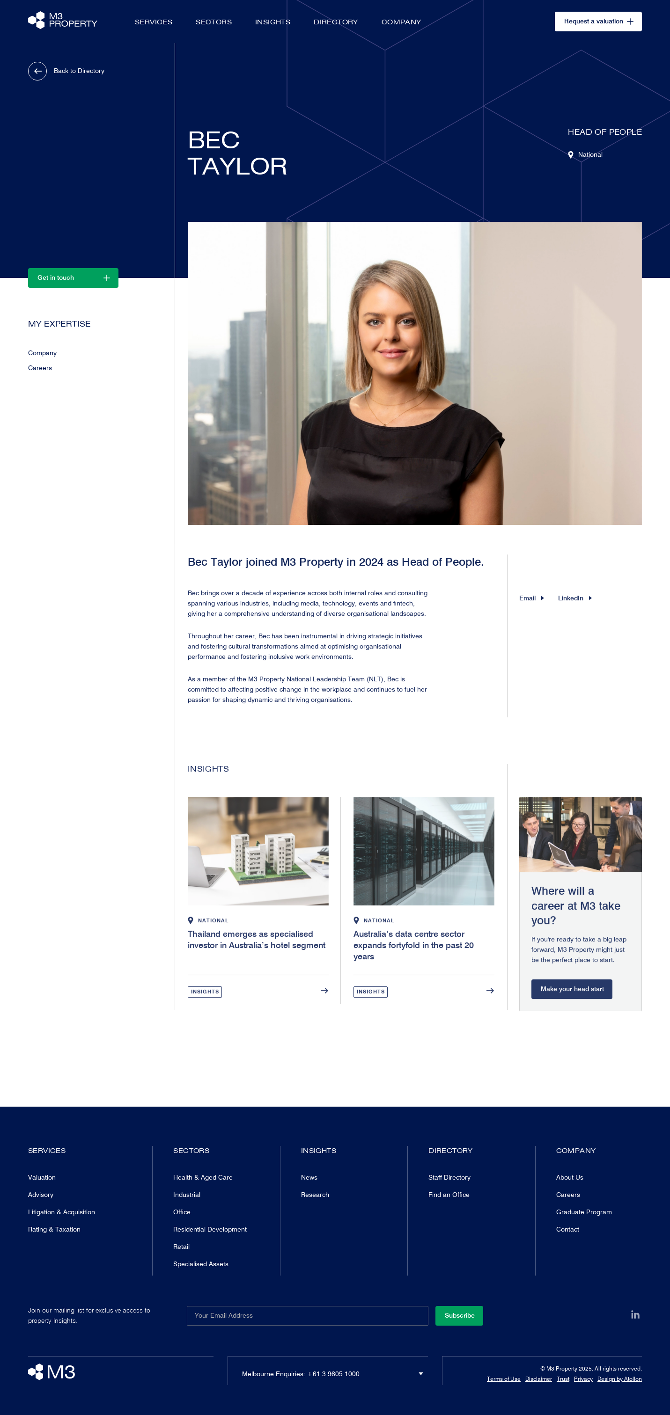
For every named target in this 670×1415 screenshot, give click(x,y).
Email (531, 607)
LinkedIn (575, 607)
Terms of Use (504, 1378)
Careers (40, 368)
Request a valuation (598, 21)
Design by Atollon (619, 1378)
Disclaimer (538, 1378)
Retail (181, 1246)
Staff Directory (449, 1177)
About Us (569, 1177)
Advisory (40, 1194)
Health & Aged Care (203, 1177)
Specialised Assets (200, 1264)
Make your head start (572, 1008)
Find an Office (449, 1194)
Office (182, 1212)
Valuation (42, 1177)
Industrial (186, 1194)
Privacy (583, 1378)
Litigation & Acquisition (61, 1212)
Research (315, 1194)
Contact (567, 1229)
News (309, 1177)
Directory (336, 22)
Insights (272, 22)
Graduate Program (584, 1212)
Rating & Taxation (54, 1229)
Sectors (214, 22)
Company (401, 22)
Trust (563, 1378)
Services (153, 22)
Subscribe (460, 1315)
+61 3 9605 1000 (333, 1374)
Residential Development (210, 1229)
